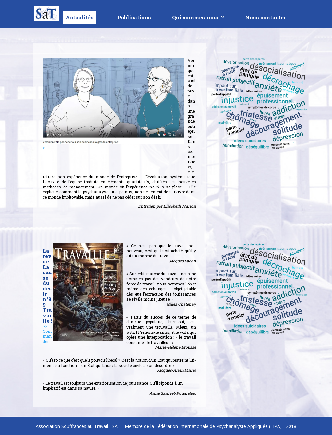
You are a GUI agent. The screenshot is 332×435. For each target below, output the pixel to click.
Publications (134, 18)
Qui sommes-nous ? (198, 18)
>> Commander (47, 333)
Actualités (80, 17)
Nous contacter (265, 18)
